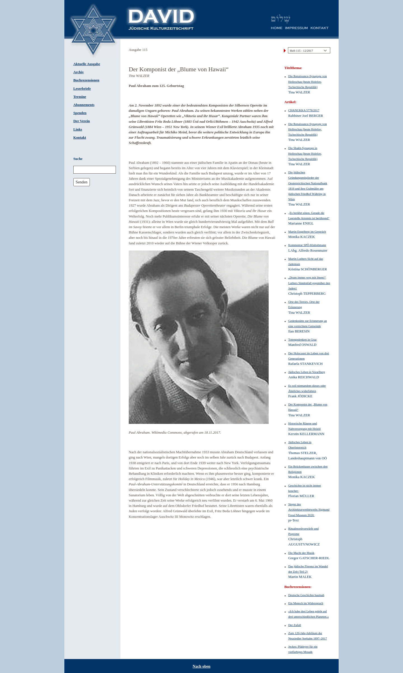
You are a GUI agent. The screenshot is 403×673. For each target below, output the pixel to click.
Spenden (79, 113)
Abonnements (83, 105)
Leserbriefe (82, 89)
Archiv (78, 72)
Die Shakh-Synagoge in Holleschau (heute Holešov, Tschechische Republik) (305, 153)
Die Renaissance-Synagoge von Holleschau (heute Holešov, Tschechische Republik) (307, 81)
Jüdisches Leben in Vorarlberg (306, 372)
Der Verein (81, 121)
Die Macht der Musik (301, 552)
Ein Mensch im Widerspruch (305, 603)
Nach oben (201, 666)
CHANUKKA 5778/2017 (303, 110)
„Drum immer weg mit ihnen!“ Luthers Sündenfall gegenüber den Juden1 (309, 283)
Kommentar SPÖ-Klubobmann (307, 245)
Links (77, 129)
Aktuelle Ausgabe (86, 64)
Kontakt (79, 138)
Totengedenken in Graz (302, 339)
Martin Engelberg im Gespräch (307, 231)
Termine (79, 97)
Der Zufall (294, 625)
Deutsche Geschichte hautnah (306, 595)
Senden (81, 182)
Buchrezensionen (86, 80)
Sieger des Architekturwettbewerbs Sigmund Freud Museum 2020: (308, 509)
